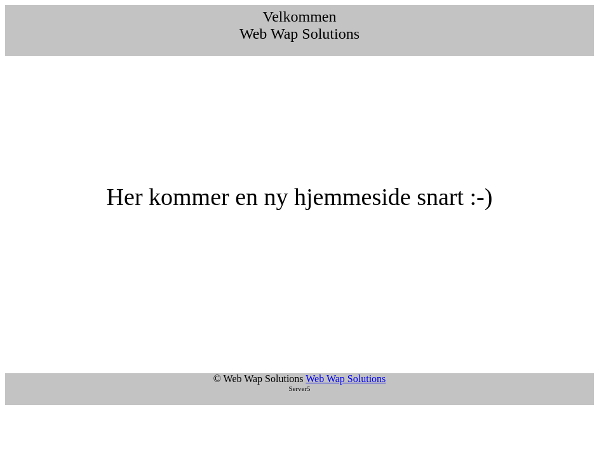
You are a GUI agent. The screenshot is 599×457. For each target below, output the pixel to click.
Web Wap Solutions (346, 378)
